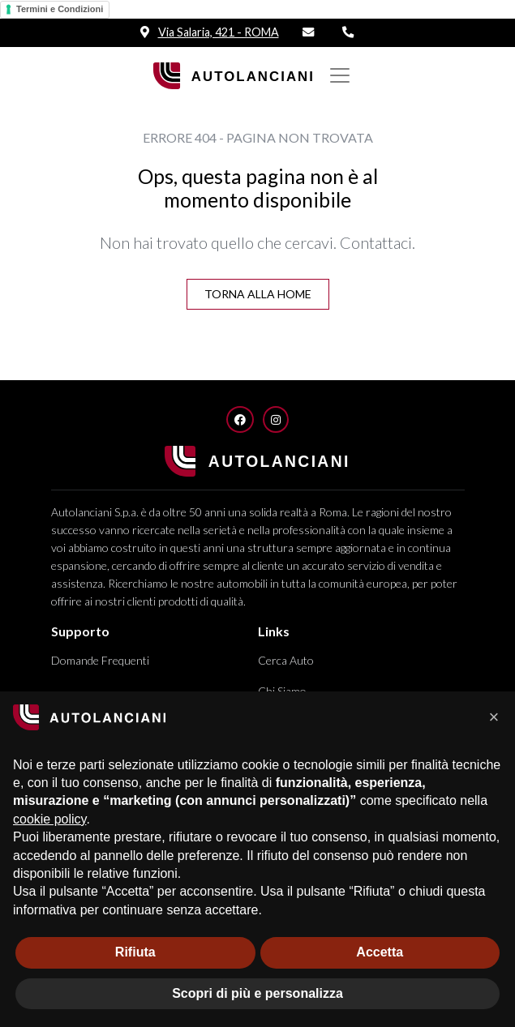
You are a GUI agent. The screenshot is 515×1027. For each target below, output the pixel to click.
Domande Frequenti (100, 660)
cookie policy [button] (49, 819)
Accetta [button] (379, 952)
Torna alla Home (257, 294)
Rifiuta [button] (135, 952)
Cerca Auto (286, 660)
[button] (494, 717)
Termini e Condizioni (59, 9)
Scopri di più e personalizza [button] (257, 993)
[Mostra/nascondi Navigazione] (340, 75)
